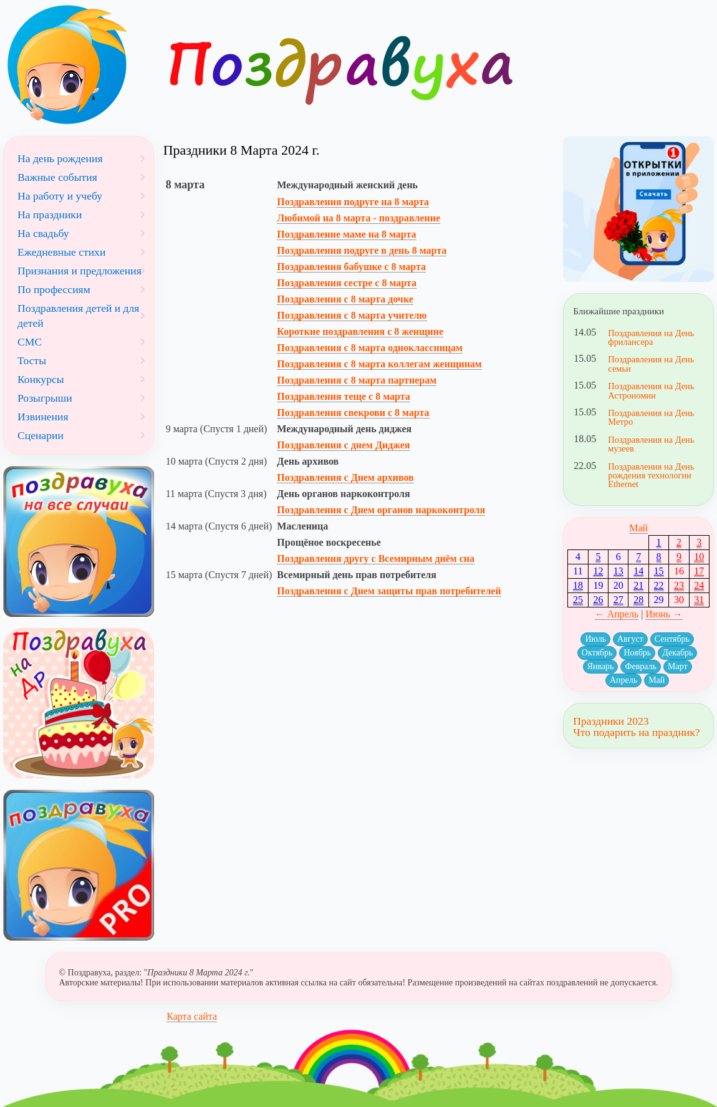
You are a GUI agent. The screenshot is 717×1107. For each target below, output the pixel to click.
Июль (595, 639)
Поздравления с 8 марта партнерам (356, 380)
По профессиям (53, 289)
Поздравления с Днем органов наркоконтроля (381, 510)
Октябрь (597, 652)
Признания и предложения (79, 270)
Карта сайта (191, 1016)
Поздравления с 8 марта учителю (351, 315)
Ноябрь (637, 652)
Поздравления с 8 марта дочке (345, 299)
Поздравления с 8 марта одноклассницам (370, 347)
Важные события (57, 177)
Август (630, 639)
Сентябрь (672, 639)
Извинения (43, 416)
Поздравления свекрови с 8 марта (353, 412)
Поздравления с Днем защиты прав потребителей (389, 591)
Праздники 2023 (610, 721)
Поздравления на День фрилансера (651, 337)
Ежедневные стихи (61, 252)
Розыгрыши (44, 398)
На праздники (49, 214)
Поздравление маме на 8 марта (346, 234)
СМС (29, 342)
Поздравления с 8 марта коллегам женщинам (379, 364)
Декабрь (677, 652)
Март (678, 666)
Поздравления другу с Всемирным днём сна (375, 558)
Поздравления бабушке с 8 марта (351, 266)
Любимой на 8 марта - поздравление (358, 218)
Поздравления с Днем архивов (345, 477)
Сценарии (40, 435)
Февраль (641, 666)
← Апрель (617, 614)
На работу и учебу (59, 196)
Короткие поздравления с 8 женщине (360, 331)
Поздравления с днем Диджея (343, 445)
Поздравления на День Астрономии (651, 390)
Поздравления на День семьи (651, 363)
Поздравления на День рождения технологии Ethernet (651, 476)
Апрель (623, 680)
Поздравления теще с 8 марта (343, 396)
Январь (600, 666)
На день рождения (60, 158)
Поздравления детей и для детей (78, 315)
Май (638, 528)
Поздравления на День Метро (651, 417)
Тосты (31, 360)
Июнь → (663, 614)
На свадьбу (43, 233)
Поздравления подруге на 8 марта (353, 201)
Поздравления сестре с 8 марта (346, 283)
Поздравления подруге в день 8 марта (361, 250)
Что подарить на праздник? (636, 732)
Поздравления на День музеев (651, 444)
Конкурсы (40, 379)
